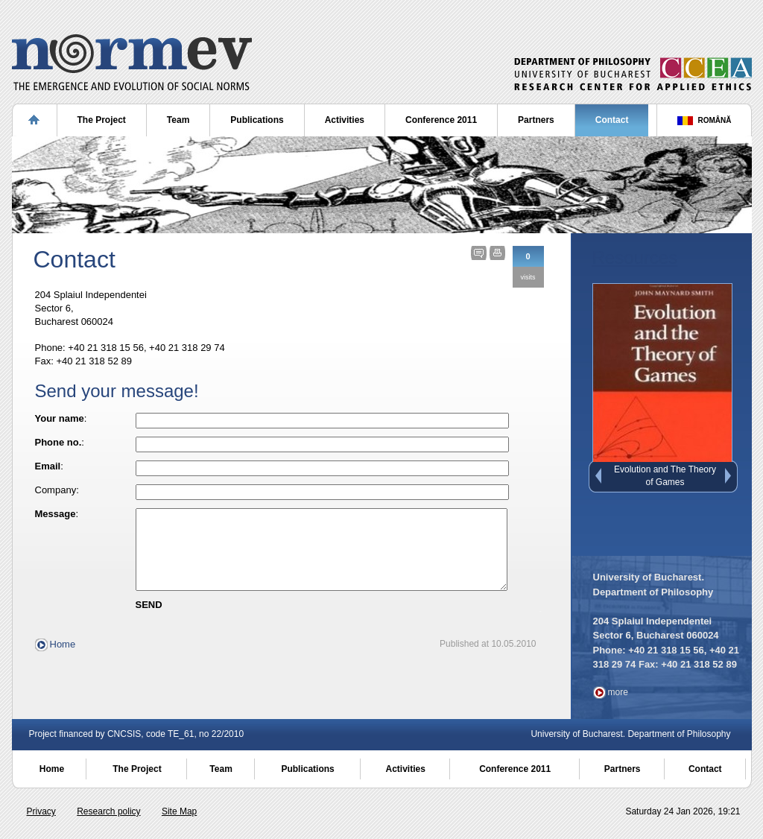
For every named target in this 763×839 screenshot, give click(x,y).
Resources (635, 257)
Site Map (179, 811)
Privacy (41, 811)
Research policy (108, 811)
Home (63, 659)
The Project (101, 120)
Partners (536, 120)
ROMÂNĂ (714, 120)
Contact (612, 120)
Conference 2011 (441, 120)
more (618, 692)
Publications (256, 120)
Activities (344, 120)
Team (178, 120)
